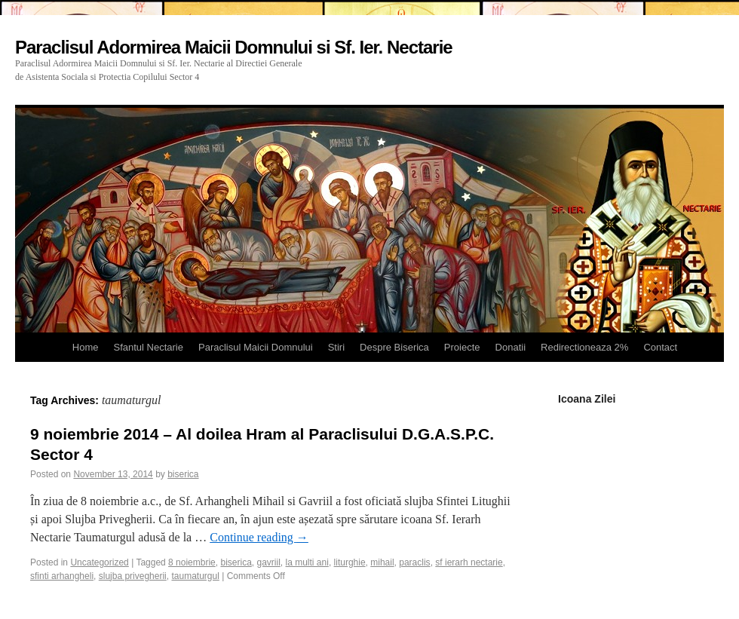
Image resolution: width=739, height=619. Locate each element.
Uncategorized (99, 562)
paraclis (414, 562)
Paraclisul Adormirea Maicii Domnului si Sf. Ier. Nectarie (233, 47)
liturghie (350, 562)
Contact (660, 347)
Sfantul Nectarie (148, 347)
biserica (182, 474)
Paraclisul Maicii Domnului (255, 347)
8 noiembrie (192, 562)
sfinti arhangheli (62, 576)
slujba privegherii (133, 576)
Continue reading (259, 537)
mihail (382, 562)
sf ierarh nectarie (468, 562)
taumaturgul (195, 576)
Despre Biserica (394, 347)
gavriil (269, 562)
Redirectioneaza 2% (584, 347)
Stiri (336, 347)
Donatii (510, 347)
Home (85, 347)
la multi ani (307, 562)
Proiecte (462, 347)
